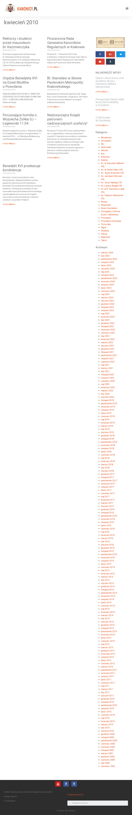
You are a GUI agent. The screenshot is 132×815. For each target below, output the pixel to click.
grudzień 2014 (108, 586)
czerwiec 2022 (108, 333)
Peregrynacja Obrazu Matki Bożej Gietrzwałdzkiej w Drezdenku (110, 102)
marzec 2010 (107, 724)
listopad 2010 (107, 702)
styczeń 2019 (107, 432)
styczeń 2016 (107, 544)
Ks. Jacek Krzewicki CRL (112, 173)
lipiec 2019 (106, 413)
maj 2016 (105, 532)
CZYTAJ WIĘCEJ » (9, 70)
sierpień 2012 (107, 657)
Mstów (104, 202)
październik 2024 (109, 278)
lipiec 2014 (106, 602)
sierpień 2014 (107, 599)
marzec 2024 (107, 297)
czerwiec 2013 (108, 641)
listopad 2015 (107, 551)
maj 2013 (105, 644)
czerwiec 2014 (108, 605)
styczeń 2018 (107, 471)
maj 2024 (105, 294)
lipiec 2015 (106, 564)
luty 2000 (105, 763)
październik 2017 (109, 480)
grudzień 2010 (108, 699)
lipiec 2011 (106, 679)
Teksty (104, 234)
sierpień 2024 (107, 284)
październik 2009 (109, 740)
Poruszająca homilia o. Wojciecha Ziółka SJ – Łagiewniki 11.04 (20, 119)
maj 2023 (105, 313)
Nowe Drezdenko (109, 208)
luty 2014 (105, 618)
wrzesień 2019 (108, 406)
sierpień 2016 (107, 522)
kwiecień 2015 (108, 573)
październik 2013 (109, 631)
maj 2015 (105, 570)
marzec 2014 (107, 615)
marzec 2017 (107, 503)
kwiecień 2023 (108, 317)
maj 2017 (105, 496)
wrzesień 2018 (108, 445)
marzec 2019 (107, 426)
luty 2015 (105, 580)
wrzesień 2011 (108, 673)
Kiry (103, 153)
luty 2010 (105, 727)
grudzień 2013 (108, 625)
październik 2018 (109, 442)
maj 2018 (105, 458)
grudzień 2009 (108, 734)
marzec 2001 (107, 753)
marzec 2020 (107, 390)
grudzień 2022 (108, 323)
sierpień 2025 (107, 262)
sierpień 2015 (107, 561)
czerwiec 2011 (108, 683)
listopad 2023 (107, 307)
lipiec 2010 (106, 711)
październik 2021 (109, 355)
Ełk (102, 144)
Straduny (105, 230)
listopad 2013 (107, 628)
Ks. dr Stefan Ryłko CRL (112, 169)
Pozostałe (106, 224)
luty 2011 (105, 692)
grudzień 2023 (108, 304)
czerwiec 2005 (108, 747)
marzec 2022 (107, 342)
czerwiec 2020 (108, 381)
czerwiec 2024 (108, 291)
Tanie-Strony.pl (70, 811)
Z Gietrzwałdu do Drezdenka (103, 119)
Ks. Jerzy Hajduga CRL (111, 182)
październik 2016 (109, 516)
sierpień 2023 (107, 310)
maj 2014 (105, 609)
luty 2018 (105, 467)
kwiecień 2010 (108, 721)
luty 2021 (105, 371)
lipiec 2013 (106, 638)
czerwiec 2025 (108, 268)
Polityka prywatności (75, 795)
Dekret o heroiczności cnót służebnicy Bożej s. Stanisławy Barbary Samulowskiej (110, 82)
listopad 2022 (107, 326)
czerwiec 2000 (108, 760)
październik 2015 (109, 554)
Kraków (104, 160)
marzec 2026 (107, 252)
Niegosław (106, 205)
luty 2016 (105, 541)
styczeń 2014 (107, 622)
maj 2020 (105, 384)
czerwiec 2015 (108, 567)
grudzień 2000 (108, 756)
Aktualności (106, 137)
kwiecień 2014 (108, 612)
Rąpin (103, 227)
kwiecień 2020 (108, 387)
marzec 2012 (107, 666)
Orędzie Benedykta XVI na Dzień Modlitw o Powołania (20, 82)
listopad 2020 (107, 374)
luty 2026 (105, 256)
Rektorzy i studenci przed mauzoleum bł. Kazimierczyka (17, 43)
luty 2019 (105, 429)
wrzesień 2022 (108, 329)
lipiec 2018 (106, 451)
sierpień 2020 (107, 378)
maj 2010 (105, 718)
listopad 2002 (107, 750)
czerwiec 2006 (108, 744)
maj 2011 (105, 686)
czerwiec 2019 (108, 416)
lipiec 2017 (106, 490)
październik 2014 (109, 593)
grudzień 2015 (108, 548)
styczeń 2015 (107, 583)
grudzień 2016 (108, 509)
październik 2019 (109, 403)
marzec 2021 (107, 368)
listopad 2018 (107, 439)
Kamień (104, 150)
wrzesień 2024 (108, 281)
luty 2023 (105, 320)
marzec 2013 (107, 647)
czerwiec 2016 (108, 528)
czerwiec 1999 (108, 766)
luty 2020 (105, 394)
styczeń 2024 (107, 300)
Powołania (106, 218)
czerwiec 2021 (108, 361)
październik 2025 (109, 259)
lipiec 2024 (106, 288)
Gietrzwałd (106, 147)
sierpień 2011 (107, 676)
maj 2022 (105, 336)
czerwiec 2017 (108, 493)
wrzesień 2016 (108, 519)
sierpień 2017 (107, 487)
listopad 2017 (107, 477)
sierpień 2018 (107, 448)
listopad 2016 (107, 512)
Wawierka (105, 237)
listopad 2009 (107, 737)
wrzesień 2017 (108, 483)
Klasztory (105, 157)
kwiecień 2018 (108, 461)
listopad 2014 (107, 589)
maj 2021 (105, 365)
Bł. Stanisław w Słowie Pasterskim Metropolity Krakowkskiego (65, 82)
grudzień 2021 (108, 349)
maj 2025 (105, 272)
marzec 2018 (107, 464)
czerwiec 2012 (108, 663)
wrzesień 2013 (108, 634)
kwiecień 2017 (108, 500)
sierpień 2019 (107, 410)
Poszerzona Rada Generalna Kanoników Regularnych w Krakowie (66, 43)
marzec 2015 (107, 577)
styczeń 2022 (107, 345)
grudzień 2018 (108, 435)
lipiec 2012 (106, 660)
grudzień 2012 (108, 650)
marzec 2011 (107, 689)
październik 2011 (109, 670)
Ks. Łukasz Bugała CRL (111, 185)
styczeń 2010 (107, 731)
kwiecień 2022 (108, 339)
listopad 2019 (107, 400)
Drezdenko (106, 141)
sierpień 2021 (107, 358)
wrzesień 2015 (108, 557)
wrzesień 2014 (108, 596)
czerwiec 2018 (108, 455)
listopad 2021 (107, 352)
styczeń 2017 (107, 506)
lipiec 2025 (106, 265)
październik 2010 (109, 705)
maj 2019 (105, 419)
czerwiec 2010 (108, 715)
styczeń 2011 (107, 695)
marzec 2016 (107, 538)
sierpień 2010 (107, 708)
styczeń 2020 (107, 397)
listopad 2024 (107, 275)
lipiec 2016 (106, 525)
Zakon (104, 240)
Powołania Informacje (111, 221)
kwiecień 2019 (108, 422)
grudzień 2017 (108, 474)
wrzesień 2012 (108, 654)
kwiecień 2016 (108, 535)
